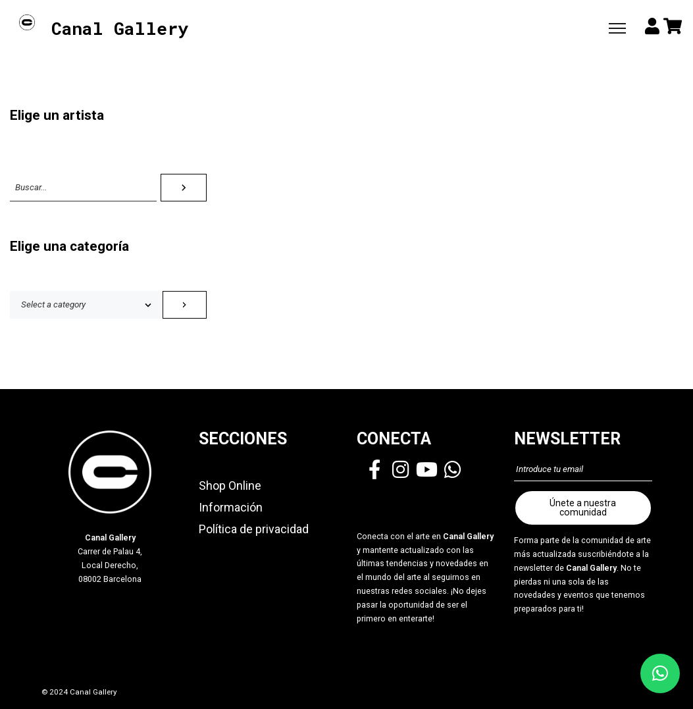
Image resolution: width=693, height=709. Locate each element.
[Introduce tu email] (583, 469)
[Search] (184, 187)
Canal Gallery (119, 29)
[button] (660, 673)
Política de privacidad (254, 529)
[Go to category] (185, 305)
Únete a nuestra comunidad (583, 507)
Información (231, 507)
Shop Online (230, 485)
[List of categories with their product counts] (86, 305)
